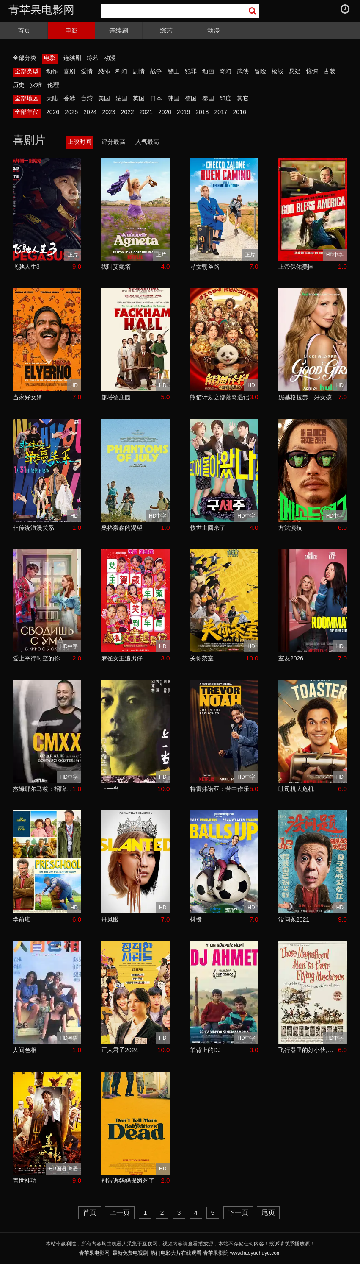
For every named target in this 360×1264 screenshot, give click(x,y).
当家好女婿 (27, 397)
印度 (225, 98)
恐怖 (104, 71)
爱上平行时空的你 (36, 658)
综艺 (166, 30)
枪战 (277, 71)
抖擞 (196, 919)
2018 (202, 112)
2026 (52, 112)
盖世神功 (24, 1180)
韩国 (173, 98)
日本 (156, 98)
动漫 (213, 30)
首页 (24, 30)
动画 (208, 71)
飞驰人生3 (26, 266)
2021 (146, 112)
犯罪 (191, 71)
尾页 (268, 1212)
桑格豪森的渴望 (122, 527)
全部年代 (26, 112)
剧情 (139, 71)
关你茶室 (202, 658)
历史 (19, 84)
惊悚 (312, 71)
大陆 (52, 98)
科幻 (121, 71)
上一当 (110, 788)
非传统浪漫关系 (33, 527)
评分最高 (113, 141)
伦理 (53, 84)
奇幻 (225, 71)
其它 (243, 98)
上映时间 (79, 141)
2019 (183, 112)
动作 (52, 71)
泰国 (208, 98)
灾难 (36, 84)
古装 (329, 71)
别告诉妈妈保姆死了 (127, 1180)
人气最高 (147, 141)
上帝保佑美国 (296, 266)
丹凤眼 (110, 919)
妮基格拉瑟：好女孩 (305, 397)
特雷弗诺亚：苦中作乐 (219, 788)
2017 (220, 112)
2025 (71, 112)
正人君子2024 (119, 1050)
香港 (69, 98)
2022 (127, 112)
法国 (121, 98)
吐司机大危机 (296, 788)
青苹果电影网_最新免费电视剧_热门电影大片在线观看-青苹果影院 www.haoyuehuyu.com (180, 1253)
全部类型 (26, 71)
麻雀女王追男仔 (122, 658)
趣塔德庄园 (116, 397)
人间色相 (24, 1050)
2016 (239, 112)
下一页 (238, 1212)
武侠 (243, 71)
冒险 (260, 71)
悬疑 (295, 71)
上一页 (120, 1212)
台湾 (87, 98)
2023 (108, 112)
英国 (139, 98)
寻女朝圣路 (205, 266)
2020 (164, 112)
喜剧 (69, 71)
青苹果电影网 (41, 9)
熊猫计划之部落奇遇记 (219, 397)
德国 (191, 98)
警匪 (173, 71)
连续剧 (118, 30)
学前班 (21, 919)
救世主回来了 (207, 527)
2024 (89, 112)
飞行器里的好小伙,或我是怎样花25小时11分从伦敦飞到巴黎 (308, 1050)
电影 (71, 30)
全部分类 (24, 57)
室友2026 (290, 658)
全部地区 (26, 98)
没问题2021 (293, 919)
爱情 (87, 71)
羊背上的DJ (205, 1050)
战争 (156, 71)
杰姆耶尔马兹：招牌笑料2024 (42, 788)
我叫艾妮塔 (116, 266)
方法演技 (290, 527)
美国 (104, 98)
